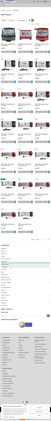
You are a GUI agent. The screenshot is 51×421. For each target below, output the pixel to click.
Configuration (39, 411)
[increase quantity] (12, 52)
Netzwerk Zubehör (5, 295)
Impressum (21, 350)
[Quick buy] (24, 315)
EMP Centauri (5, 264)
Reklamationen (6, 347)
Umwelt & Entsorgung (24, 352)
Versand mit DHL (38, 360)
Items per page (21, 20)
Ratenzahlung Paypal (7, 395)
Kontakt (20, 347)
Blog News (5, 362)
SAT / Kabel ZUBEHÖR (6, 282)
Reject (39, 415)
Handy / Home (4, 300)
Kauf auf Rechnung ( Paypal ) (9, 376)
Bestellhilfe (5, 355)
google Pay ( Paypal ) (7, 378)
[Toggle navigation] (1, 1)
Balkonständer (4, 274)
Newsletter (5, 357)
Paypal (4, 371)
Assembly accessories (6, 279)
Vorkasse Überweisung (8, 383)
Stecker (2, 272)
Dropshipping (22, 357)
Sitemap (20, 345)
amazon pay (5, 373)
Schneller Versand (39, 346)
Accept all (39, 407)
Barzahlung (5, 390)
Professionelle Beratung (40, 344)
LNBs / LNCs (4, 269)
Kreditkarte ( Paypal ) (7, 381)
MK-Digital (4, 267)
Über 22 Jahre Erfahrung (40, 351)
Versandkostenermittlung (8, 352)
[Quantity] (7, 52)
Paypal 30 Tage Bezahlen (8, 393)
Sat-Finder (3, 285)
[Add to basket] (15, 52)
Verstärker (3, 290)
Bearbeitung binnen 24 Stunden (40, 340)
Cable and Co (4, 253)
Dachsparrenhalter (5, 277)
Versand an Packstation (40, 363)
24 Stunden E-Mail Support (41, 349)
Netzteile (3, 256)
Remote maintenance (6, 258)
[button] (38, 1)
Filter (4, 20)
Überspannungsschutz (6, 287)
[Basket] (46, 1)
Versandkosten (6, 350)
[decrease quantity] (2, 52)
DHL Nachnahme (6, 386)
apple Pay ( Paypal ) (7, 388)
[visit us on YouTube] (27, 402)
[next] (48, 24)
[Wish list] (41, 1)
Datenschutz (21, 340)
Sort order (11, 20)
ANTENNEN (3, 248)
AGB (20, 342)
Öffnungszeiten (6, 342)
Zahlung (4, 345)
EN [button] (33, 1)
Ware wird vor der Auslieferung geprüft (39, 357)
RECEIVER (3, 251)
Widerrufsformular (7, 360)
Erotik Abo (3, 297)
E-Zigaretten (4, 303)
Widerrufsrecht (22, 355)
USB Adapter (4, 292)
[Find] (24, 5)
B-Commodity (4, 305)
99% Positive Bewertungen (41, 354)
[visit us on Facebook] (23, 402)
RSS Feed (5, 364)
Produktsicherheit (7, 340)
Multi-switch (4, 261)
